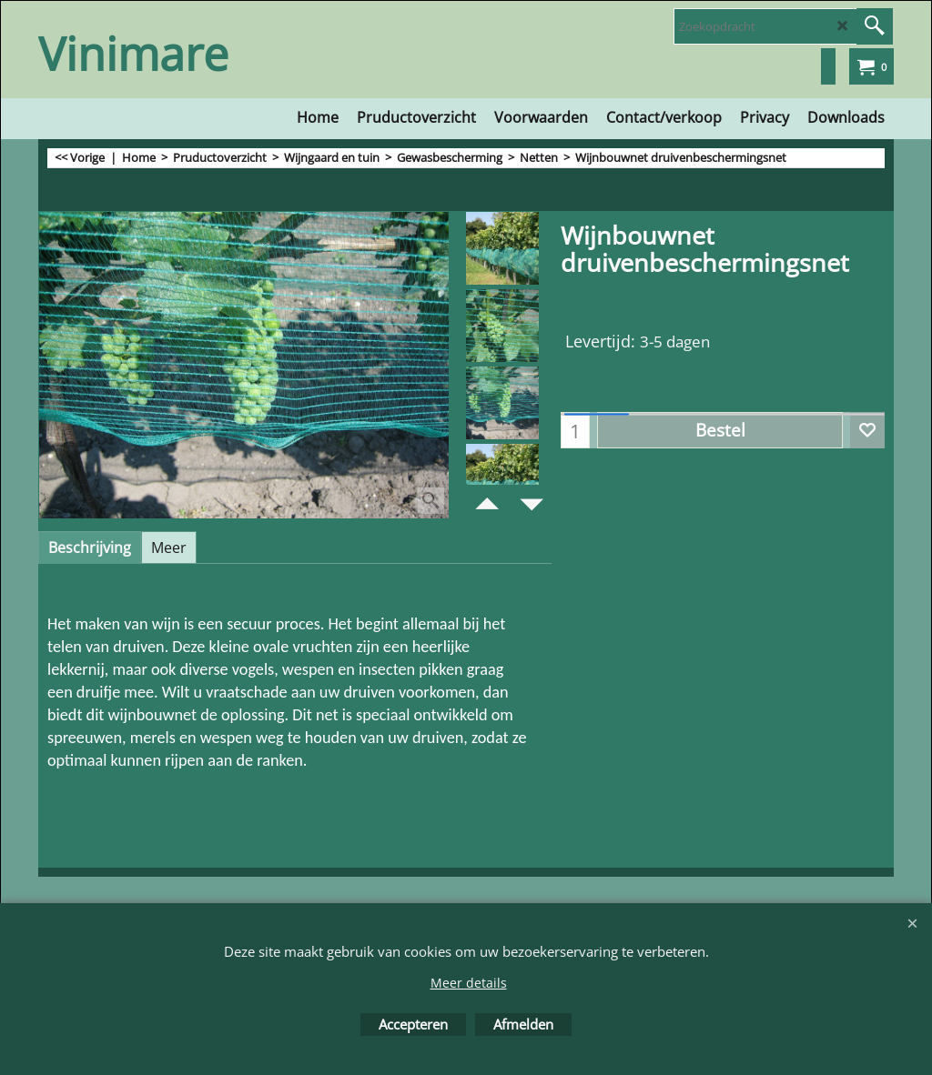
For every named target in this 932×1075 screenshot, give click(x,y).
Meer (169, 548)
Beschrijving (89, 548)
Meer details (469, 982)
